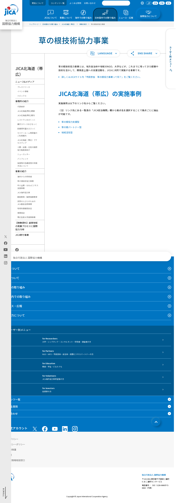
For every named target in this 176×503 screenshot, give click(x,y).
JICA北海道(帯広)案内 (26, 115)
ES (168, 3)
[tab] (142, 3)
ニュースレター (23, 154)
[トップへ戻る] (156, 422)
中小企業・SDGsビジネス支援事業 (27, 186)
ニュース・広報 (12, 306)
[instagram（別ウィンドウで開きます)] (6, 262)
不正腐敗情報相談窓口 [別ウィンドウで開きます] (14, 460)
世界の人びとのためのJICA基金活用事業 (26, 202)
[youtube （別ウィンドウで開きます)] (55, 429)
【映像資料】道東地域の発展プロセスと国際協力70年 (26, 226)
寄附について (38, 3)
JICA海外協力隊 (23, 192)
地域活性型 (67, 132)
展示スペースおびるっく (27, 124)
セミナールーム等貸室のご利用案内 (27, 134)
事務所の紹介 (22, 101)
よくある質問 (75, 3)
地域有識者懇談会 (24, 208)
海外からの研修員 (24, 176)
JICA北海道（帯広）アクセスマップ (27, 141)
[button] (103, 53)
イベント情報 (22, 91)
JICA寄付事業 (22, 235)
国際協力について (14, 315)
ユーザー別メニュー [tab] (17, 330)
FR (161, 3)
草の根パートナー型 (71, 127)
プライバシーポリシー (14, 444)
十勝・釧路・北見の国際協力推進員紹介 (27, 148)
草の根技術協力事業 (25, 181)
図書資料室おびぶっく (26, 128)
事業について (11, 278)
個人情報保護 (9, 449)
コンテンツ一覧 (57, 3)
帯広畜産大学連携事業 (26, 217)
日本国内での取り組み (17, 297)
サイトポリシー (10, 439)
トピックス (21, 95)
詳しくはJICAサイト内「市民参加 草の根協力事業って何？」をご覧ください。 (101, 77)
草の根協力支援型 (70, 121)
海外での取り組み (14, 287)
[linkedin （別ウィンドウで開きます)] (65, 429)
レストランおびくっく (26, 119)
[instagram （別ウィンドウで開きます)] (75, 429)
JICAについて (11, 268)
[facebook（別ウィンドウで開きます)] (6, 243)
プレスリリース (23, 87)
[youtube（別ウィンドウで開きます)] (6, 249)
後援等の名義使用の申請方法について (27, 164)
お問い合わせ (90, 3)
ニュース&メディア (24, 81)
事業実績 (21, 213)
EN (155, 3)
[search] (116, 3)
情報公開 (7, 455)
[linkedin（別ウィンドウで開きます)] (6, 256)
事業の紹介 (20, 171)
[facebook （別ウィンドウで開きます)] (45, 429)
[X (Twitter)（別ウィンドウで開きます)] (6, 236)
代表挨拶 (21, 106)
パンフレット (22, 158)
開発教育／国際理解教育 (27, 197)
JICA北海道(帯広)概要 (26, 111)
